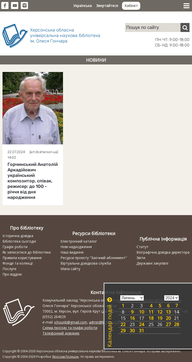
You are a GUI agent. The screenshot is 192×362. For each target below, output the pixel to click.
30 (132, 331)
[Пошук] (185, 27)
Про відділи (12, 274)
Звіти (140, 257)
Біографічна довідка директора (163, 252)
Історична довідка (17, 235)
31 (141, 331)
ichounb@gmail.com (70, 322)
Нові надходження (76, 246)
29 (123, 331)
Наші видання (72, 252)
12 (159, 312)
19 (159, 318)
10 (141, 312)
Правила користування (22, 257)
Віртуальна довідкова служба (85, 263)
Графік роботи (15, 246)
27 (168, 324)
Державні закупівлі (152, 263)
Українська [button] (82, 5)
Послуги (9, 268)
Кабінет (131, 5)
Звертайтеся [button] (107, 5)
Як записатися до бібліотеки (26, 252)
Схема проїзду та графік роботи (69, 327)
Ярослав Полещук (65, 357)
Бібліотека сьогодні (19, 241)
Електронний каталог (78, 241)
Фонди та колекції (17, 263)
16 (132, 318)
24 (141, 324)
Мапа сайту (70, 268)
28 (176, 324)
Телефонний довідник (61, 333)
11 (151, 312)
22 (123, 324)
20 (168, 318)
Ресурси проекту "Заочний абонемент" (93, 257)
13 (168, 312)
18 (151, 318)
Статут (142, 246)
